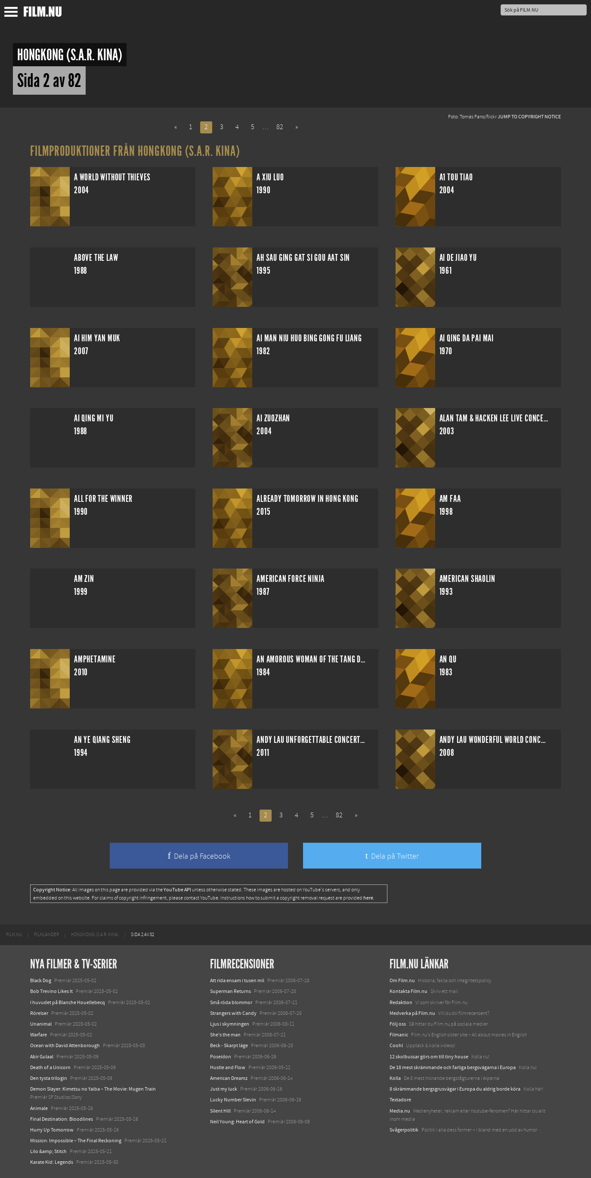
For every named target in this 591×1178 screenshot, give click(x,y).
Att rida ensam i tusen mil (237, 980)
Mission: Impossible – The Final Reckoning (75, 1141)
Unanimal (41, 1024)
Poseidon (220, 1057)
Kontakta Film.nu (408, 991)
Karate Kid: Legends (51, 1162)
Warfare (38, 1035)
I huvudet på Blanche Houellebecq (67, 1002)
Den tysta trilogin (48, 1078)
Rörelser (39, 1013)
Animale (39, 1108)
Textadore (400, 1100)
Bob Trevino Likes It (51, 991)
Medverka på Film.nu (412, 1013)
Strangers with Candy (233, 1013)
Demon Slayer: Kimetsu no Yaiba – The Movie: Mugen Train (93, 1089)
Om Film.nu (402, 980)
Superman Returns (230, 991)
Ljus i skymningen (229, 1024)
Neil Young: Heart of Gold (237, 1122)
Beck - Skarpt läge (229, 1045)
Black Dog (40, 980)
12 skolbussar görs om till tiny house (429, 1057)
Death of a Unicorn (50, 1067)
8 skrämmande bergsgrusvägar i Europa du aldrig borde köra (455, 1089)
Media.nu (400, 1111)
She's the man (225, 1035)
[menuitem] (14, 935)
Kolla (395, 1078)
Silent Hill (220, 1111)
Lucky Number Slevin (233, 1100)
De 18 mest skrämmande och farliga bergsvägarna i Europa (453, 1067)
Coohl (396, 1045)
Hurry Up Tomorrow (52, 1130)
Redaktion (401, 1002)
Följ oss (398, 1024)
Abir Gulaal (41, 1057)
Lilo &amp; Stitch (48, 1151)
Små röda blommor (231, 1002)
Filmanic (399, 1035)
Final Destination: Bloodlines (61, 1119)
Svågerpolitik (404, 1130)
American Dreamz (229, 1078)
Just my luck (223, 1089)
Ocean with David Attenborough (65, 1045)
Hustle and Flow (227, 1067)
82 (279, 127)
